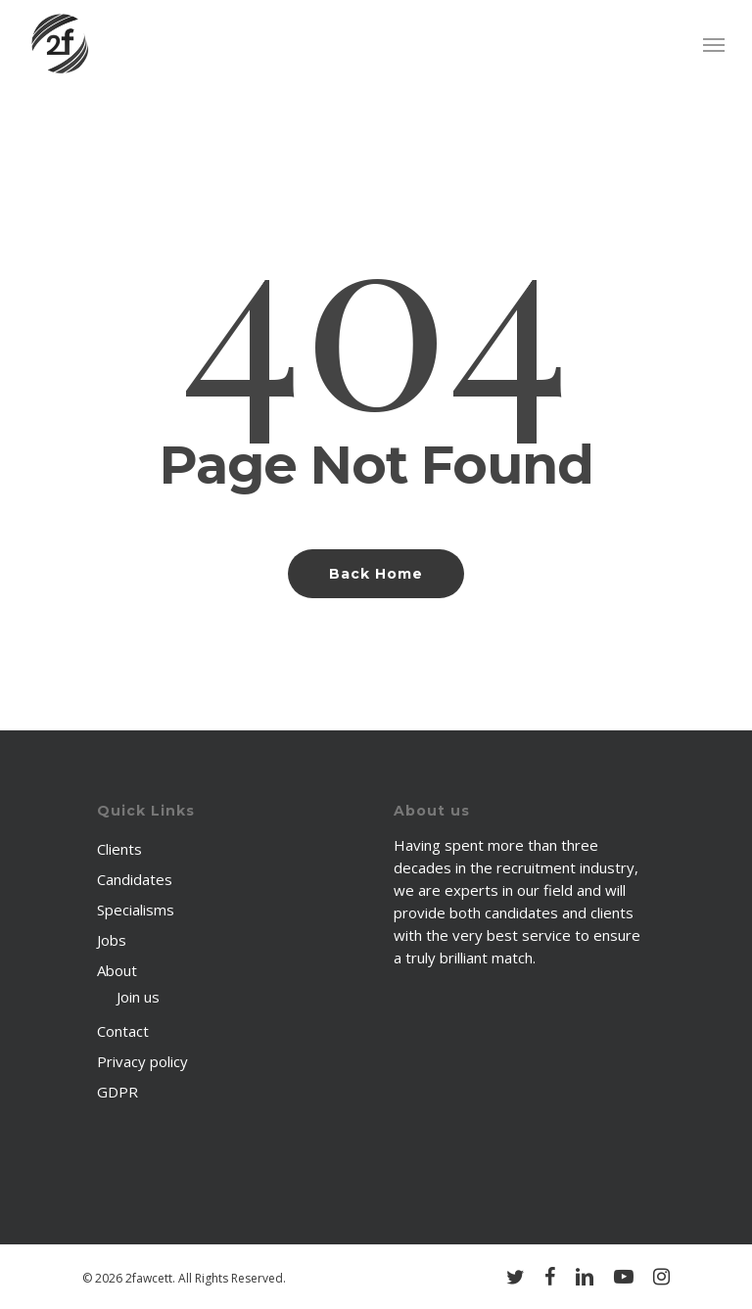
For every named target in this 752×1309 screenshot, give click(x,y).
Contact (123, 1031)
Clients (119, 849)
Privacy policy (142, 1061)
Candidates (134, 879)
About (117, 970)
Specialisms (135, 909)
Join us (138, 996)
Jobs (111, 940)
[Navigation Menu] (714, 44)
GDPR (117, 1091)
